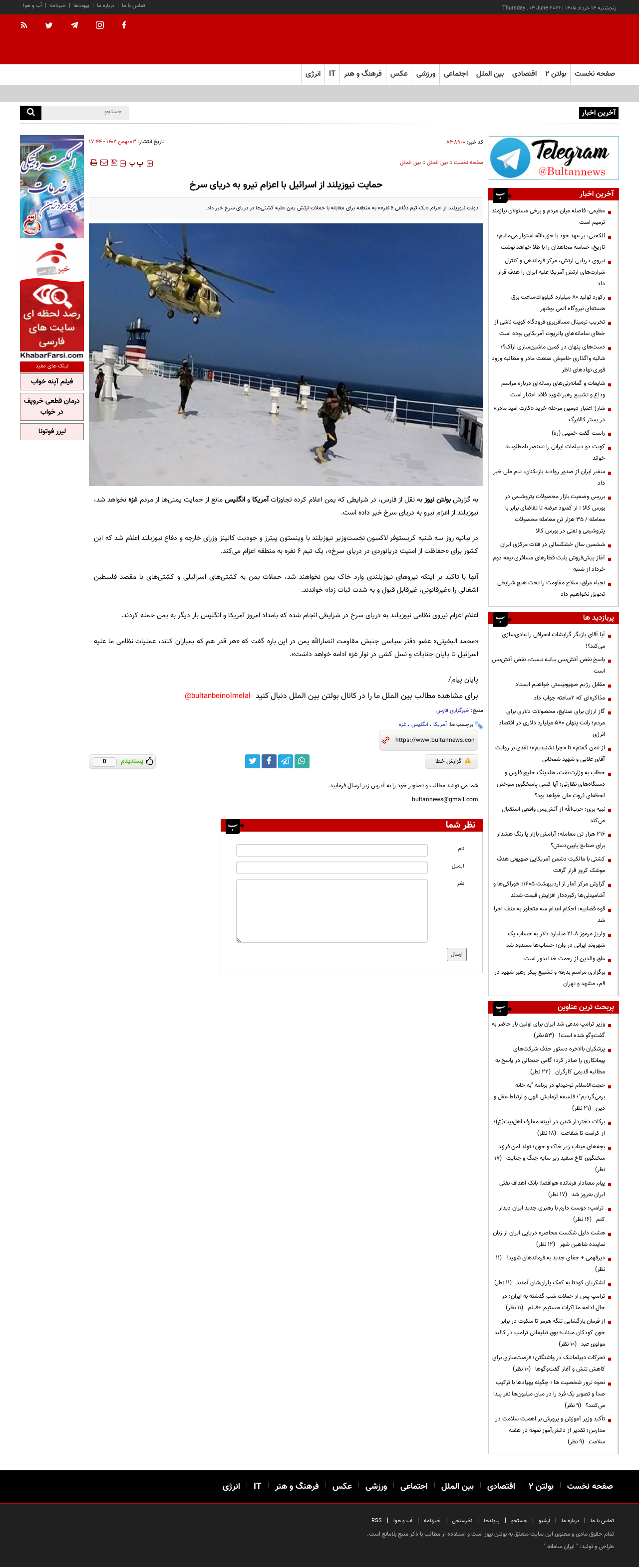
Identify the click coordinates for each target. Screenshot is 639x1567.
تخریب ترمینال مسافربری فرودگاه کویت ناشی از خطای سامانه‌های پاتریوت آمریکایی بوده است (549, 328)
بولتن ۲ (555, 74)
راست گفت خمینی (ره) (578, 433)
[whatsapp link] (302, 761)
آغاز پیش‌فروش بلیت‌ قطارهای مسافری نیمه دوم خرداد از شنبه (549, 563)
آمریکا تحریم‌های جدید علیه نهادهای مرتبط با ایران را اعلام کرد (504, 112)
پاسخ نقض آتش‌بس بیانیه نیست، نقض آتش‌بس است (548, 665)
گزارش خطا (453, 761)
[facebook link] (269, 761)
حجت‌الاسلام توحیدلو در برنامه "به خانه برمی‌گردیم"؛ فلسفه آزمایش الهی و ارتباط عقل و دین (549, 1097)
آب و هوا (32, 5)
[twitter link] (252, 761)
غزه (402, 724)
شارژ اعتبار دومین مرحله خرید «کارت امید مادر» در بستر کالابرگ (549, 414)
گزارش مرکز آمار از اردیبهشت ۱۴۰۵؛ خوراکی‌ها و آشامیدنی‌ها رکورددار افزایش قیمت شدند (549, 889)
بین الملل (437, 163)
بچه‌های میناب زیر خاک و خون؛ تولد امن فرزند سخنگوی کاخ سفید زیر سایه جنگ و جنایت (549, 1158)
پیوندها (81, 5)
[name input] (332, 850)
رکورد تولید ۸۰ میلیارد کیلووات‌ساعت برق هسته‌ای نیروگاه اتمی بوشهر (558, 303)
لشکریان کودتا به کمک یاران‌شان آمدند (549, 1282)
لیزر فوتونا (52, 431)
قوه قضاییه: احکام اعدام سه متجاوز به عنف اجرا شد (549, 914)
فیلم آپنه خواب (52, 381)
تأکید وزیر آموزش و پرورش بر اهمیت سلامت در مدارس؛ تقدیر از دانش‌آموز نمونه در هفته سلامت (550, 1430)
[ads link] (553, 157)
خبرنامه (57, 5)
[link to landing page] (569, 39)
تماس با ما (133, 5)
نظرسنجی (462, 1521)
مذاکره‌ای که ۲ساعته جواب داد (569, 698)
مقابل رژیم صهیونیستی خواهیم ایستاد (560, 684)
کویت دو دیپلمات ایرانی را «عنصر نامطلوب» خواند (555, 452)
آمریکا (440, 724)
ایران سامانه (561, 1546)
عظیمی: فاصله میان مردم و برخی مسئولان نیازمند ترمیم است (548, 216)
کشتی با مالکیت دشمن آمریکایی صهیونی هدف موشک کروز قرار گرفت (551, 865)
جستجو (519, 1521)
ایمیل (458, 866)
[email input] (332, 868)
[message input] (332, 911)
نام (461, 849)
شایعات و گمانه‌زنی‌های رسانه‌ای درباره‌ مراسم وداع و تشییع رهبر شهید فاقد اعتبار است (553, 389)
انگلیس (419, 724)
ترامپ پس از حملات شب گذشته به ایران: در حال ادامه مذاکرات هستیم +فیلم (553, 1302)
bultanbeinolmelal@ (218, 696)
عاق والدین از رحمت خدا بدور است (564, 958)
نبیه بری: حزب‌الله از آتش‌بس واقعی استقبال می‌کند (553, 815)
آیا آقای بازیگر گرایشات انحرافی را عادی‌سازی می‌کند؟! (553, 640)
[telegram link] (285, 761)
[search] (30, 113)
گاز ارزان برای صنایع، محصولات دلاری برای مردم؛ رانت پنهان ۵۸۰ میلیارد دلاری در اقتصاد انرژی (552, 723)
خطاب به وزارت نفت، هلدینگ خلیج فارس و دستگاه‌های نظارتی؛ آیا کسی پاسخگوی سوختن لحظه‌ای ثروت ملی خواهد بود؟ (551, 784)
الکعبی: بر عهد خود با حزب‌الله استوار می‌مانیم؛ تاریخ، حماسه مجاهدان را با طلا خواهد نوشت (551, 241)
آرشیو (544, 1521)
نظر (460, 883)
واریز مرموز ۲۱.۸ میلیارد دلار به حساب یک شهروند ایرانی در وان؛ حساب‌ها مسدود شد (555, 939)
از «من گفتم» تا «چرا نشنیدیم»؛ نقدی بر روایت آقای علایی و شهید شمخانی (550, 753)
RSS (376, 1521)
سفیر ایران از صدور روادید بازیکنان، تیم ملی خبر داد (549, 477)
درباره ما (105, 5)
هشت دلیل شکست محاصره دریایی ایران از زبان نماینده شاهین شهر (549, 1238)
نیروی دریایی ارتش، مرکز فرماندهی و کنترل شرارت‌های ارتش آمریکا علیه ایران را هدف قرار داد (551, 272)
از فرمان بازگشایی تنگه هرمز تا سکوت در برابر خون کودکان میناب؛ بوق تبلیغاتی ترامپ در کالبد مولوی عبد (549, 1333)
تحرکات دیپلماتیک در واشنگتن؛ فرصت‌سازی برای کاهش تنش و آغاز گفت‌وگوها (548, 1363)
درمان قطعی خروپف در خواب (52, 407)
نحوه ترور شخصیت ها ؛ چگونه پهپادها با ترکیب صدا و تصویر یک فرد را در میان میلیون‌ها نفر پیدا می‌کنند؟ (549, 1394)
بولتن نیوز (437, 500)
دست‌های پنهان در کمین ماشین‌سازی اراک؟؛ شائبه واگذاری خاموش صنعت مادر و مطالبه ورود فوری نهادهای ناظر (548, 358)
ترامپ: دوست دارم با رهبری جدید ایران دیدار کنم (552, 1214)
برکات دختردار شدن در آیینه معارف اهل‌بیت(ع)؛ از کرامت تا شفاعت (549, 1127)
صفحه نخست (595, 74)
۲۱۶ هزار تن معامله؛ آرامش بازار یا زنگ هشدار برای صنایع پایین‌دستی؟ (551, 840)
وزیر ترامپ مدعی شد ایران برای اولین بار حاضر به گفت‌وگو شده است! (548, 1030)
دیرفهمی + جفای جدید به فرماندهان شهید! (550, 1263)
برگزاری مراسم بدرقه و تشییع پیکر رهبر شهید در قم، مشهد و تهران (549, 978)
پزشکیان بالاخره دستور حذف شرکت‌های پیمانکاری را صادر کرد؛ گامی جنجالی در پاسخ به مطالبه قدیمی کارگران (550, 1060)
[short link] (434, 740)
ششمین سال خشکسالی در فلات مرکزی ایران (552, 544)
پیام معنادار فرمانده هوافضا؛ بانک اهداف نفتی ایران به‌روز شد (552, 1189)
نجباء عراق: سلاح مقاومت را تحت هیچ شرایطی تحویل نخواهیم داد (551, 588)
